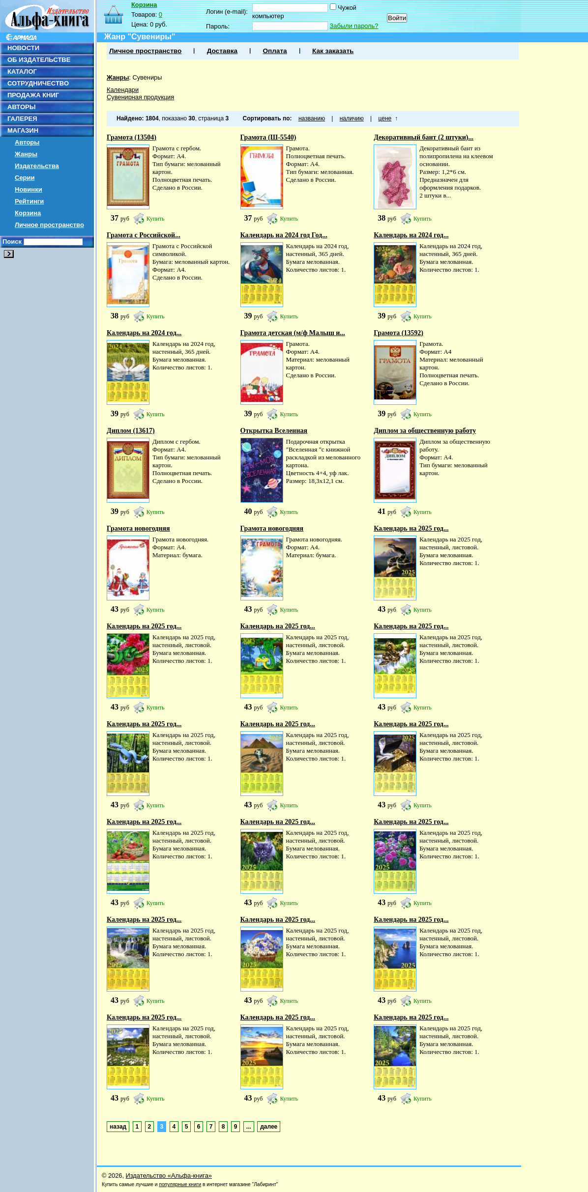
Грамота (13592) (398, 333)
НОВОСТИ (23, 48)
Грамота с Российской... (143, 235)
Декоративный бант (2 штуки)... (423, 137)
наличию (352, 118)
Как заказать (332, 51)
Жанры (26, 154)
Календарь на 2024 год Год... (283, 235)
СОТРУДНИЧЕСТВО (38, 83)
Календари (123, 89)
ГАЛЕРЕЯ (22, 118)
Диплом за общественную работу (425, 430)
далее (268, 1126)
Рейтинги (29, 201)
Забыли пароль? (354, 25)
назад (118, 1126)
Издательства (37, 166)
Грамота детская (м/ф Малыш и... (292, 333)
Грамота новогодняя (138, 528)
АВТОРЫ (21, 107)
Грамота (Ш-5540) (268, 137)
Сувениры (147, 77)
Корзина (28, 213)
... (248, 1126)
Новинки (28, 189)
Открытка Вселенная (274, 430)
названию (311, 118)
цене (385, 118)
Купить (156, 218)
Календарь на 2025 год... (411, 528)
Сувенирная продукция (140, 97)
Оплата (275, 51)
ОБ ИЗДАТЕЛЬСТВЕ (38, 59)
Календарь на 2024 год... (411, 235)
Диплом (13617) (131, 430)
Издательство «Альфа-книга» (169, 1175)
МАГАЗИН (22, 130)
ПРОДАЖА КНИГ (33, 95)
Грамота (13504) (131, 137)
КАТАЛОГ (22, 71)
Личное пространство (49, 224)
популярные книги (180, 1184)
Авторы (27, 142)
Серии (25, 177)
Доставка (222, 51)
